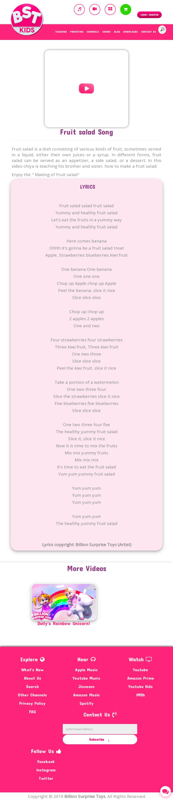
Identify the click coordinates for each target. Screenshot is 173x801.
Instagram (46, 769)
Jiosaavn (86, 686)
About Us (32, 678)
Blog (117, 31)
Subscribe (100, 739)
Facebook (46, 761)
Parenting (76, 31)
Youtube (140, 669)
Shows (106, 31)
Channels (93, 31)
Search (32, 686)
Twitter (46, 778)
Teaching (61, 31)
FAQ (32, 711)
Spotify (86, 703)
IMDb (140, 694)
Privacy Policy (32, 703)
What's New (32, 669)
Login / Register (149, 14)
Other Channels (32, 694)
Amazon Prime (140, 678)
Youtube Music (86, 678)
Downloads (130, 31)
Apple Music (86, 669)
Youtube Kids (140, 686)
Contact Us (148, 31)
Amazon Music (86, 694)
